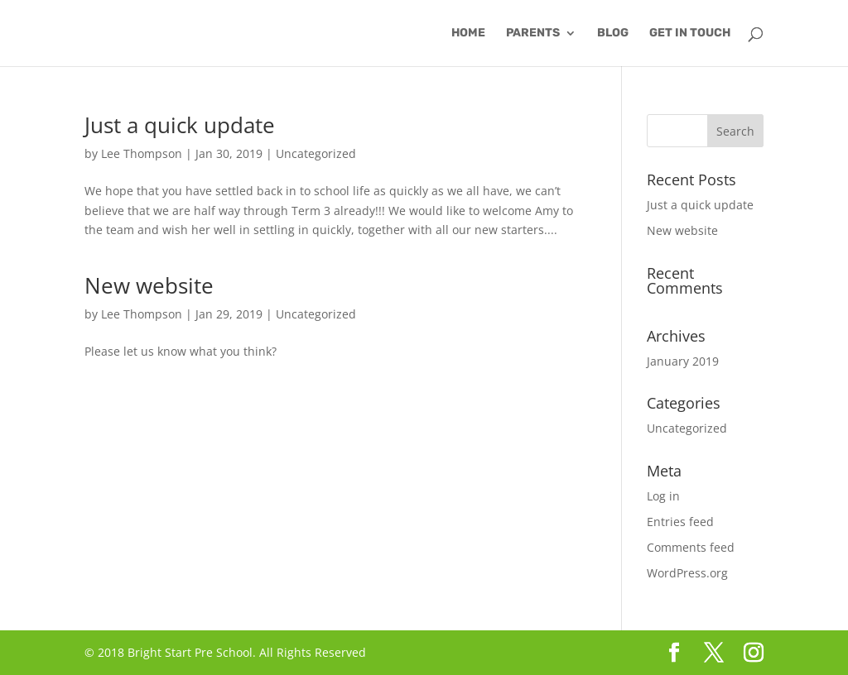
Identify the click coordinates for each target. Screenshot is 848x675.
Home (468, 33)
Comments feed (691, 547)
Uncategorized (316, 153)
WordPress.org (687, 573)
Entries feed (680, 521)
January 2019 (683, 361)
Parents (533, 33)
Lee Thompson (141, 153)
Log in (663, 496)
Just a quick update (179, 125)
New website (149, 285)
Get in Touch (689, 33)
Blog (613, 33)
